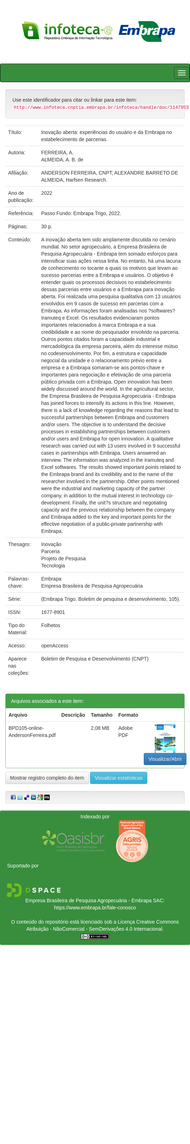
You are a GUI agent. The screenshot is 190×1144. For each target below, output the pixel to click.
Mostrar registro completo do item (47, 778)
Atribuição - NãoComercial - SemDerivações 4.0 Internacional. (95, 929)
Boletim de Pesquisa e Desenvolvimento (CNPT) (95, 659)
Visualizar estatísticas (118, 778)
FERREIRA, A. (57, 152)
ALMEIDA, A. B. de (62, 159)
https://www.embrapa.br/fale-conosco (95, 907)
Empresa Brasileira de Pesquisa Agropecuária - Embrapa (88, 900)
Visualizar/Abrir (165, 759)
